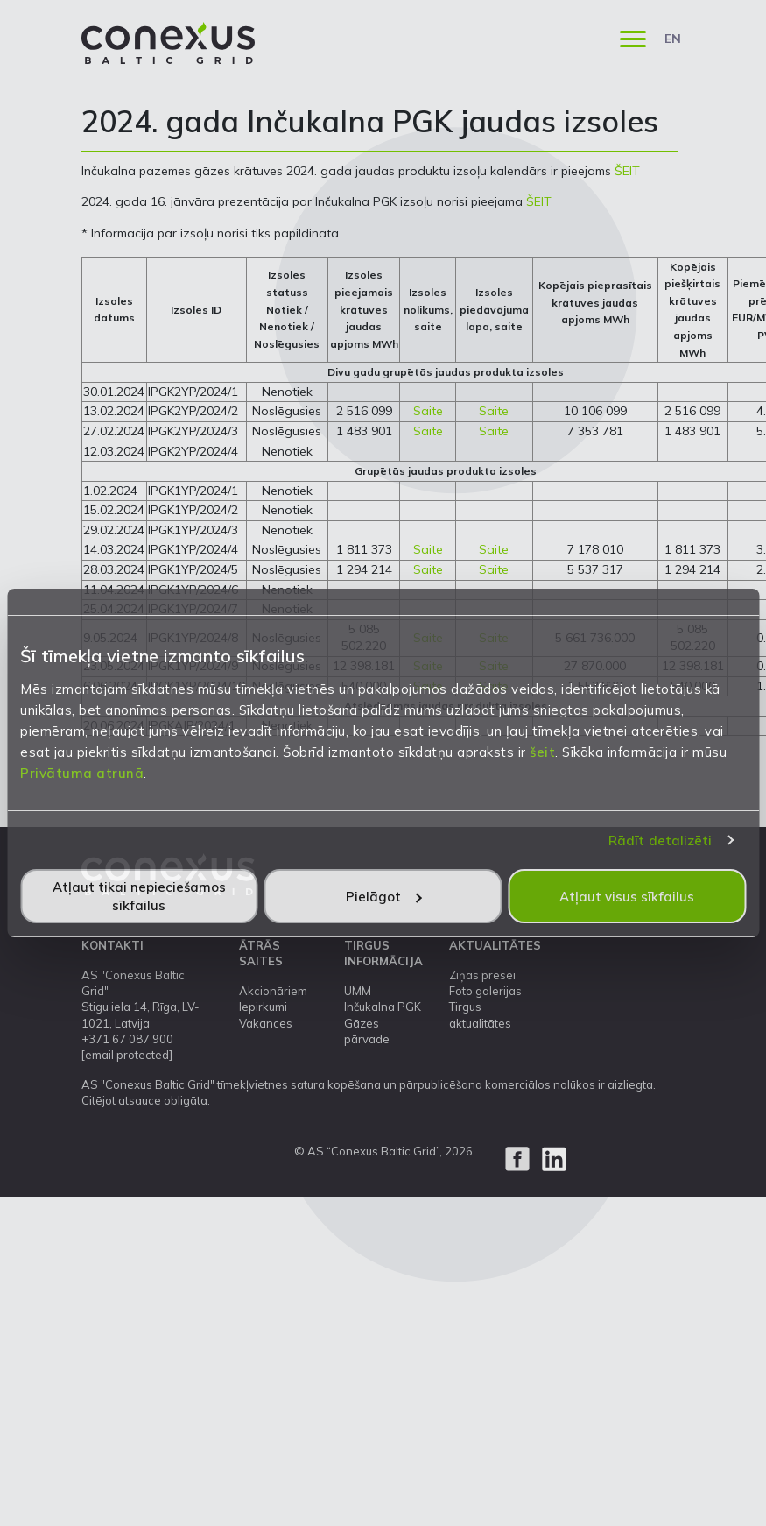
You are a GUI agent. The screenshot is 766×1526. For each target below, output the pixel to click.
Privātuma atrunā (82, 773)
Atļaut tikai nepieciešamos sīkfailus (139, 896)
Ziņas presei (482, 975)
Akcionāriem (273, 991)
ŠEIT (627, 171)
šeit (542, 752)
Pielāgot (384, 896)
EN (672, 38)
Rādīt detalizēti (660, 840)
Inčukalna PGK (382, 1007)
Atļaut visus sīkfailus (626, 896)
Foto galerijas (485, 991)
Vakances (265, 1023)
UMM (357, 991)
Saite (428, 411)
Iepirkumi (263, 1007)
